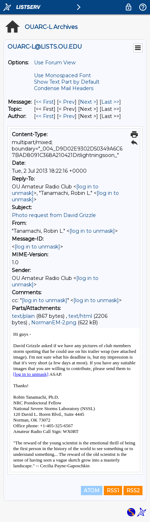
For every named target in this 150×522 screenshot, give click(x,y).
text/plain (23, 316)
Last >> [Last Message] (110, 102)
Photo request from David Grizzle (54, 215)
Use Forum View (55, 62)
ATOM (92, 490)
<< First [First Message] (45, 102)
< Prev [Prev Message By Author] (67, 116)
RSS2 (133, 490)
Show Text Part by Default (67, 82)
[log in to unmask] (92, 231)
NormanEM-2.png (53, 322)
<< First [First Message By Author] (45, 116)
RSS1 (113, 490)
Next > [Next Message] (88, 102)
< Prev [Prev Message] (67, 102)
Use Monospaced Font (62, 75)
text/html (80, 316)
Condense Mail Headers (63, 88)
